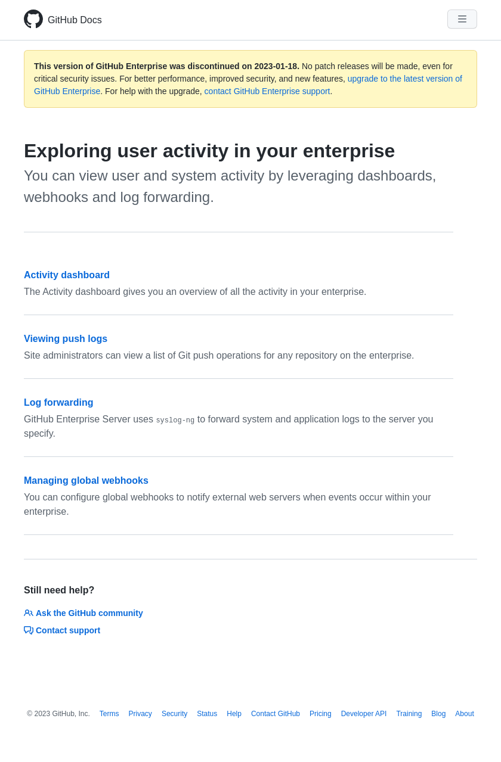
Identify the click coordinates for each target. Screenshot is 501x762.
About (464, 714)
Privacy (140, 714)
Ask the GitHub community (83, 613)
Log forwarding (58, 402)
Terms (109, 714)
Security (174, 714)
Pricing (321, 714)
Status (207, 714)
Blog (438, 714)
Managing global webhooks (86, 480)
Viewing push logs (65, 339)
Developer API (364, 714)
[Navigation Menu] (462, 19)
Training (409, 714)
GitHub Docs (75, 20)
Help (234, 714)
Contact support (62, 630)
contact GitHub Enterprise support (267, 91)
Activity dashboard (67, 275)
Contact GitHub (275, 714)
